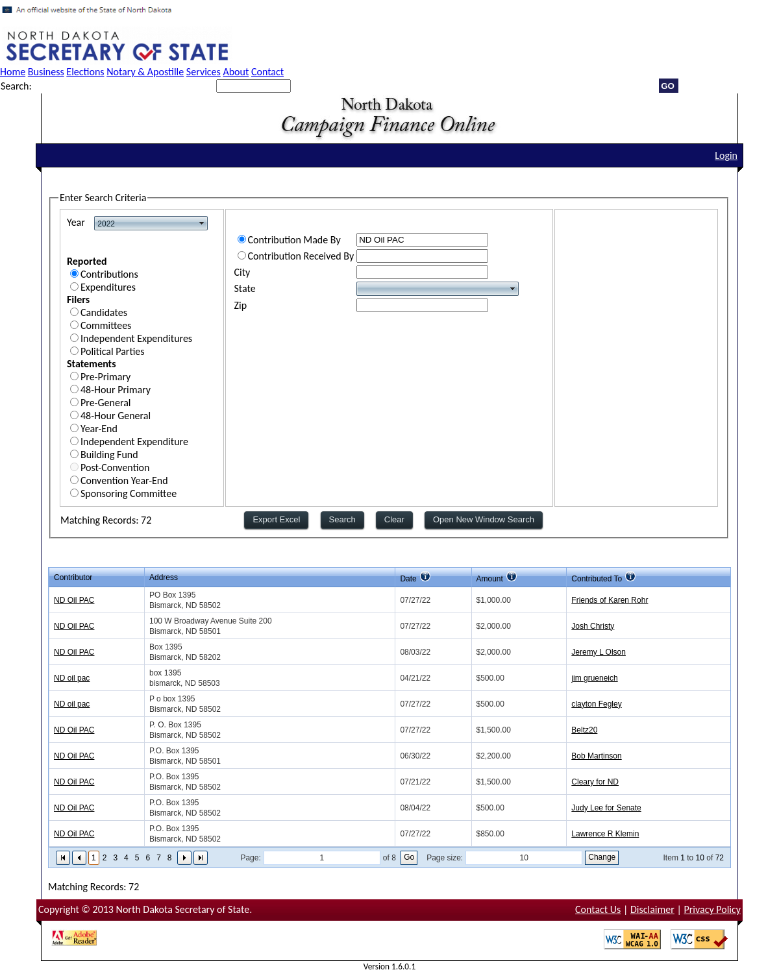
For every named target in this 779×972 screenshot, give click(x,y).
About (236, 72)
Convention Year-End (124, 480)
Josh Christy (592, 626)
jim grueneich (594, 678)
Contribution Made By (294, 240)
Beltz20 (584, 730)
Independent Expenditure (134, 441)
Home (12, 72)
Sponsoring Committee (128, 493)
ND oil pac (72, 678)
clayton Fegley (596, 704)
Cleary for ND (595, 781)
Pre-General (105, 402)
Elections (85, 72)
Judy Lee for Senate (606, 807)
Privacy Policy (712, 909)
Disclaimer (652, 909)
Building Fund (109, 454)
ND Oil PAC (74, 600)
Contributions (109, 274)
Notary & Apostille (145, 72)
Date (408, 578)
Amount (489, 578)
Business (46, 72)
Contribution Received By (301, 256)
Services (203, 72)
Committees (105, 325)
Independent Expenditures (136, 338)
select (202, 223)
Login (726, 155)
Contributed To (596, 578)
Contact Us (598, 909)
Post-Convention (114, 467)
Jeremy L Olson (598, 652)
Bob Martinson (596, 755)
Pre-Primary (105, 377)
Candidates (103, 312)
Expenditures (108, 287)
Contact (267, 72)
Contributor (73, 577)
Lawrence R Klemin (605, 833)
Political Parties (112, 351)
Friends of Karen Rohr (609, 600)
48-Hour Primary (115, 389)
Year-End (98, 428)
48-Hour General (115, 415)
